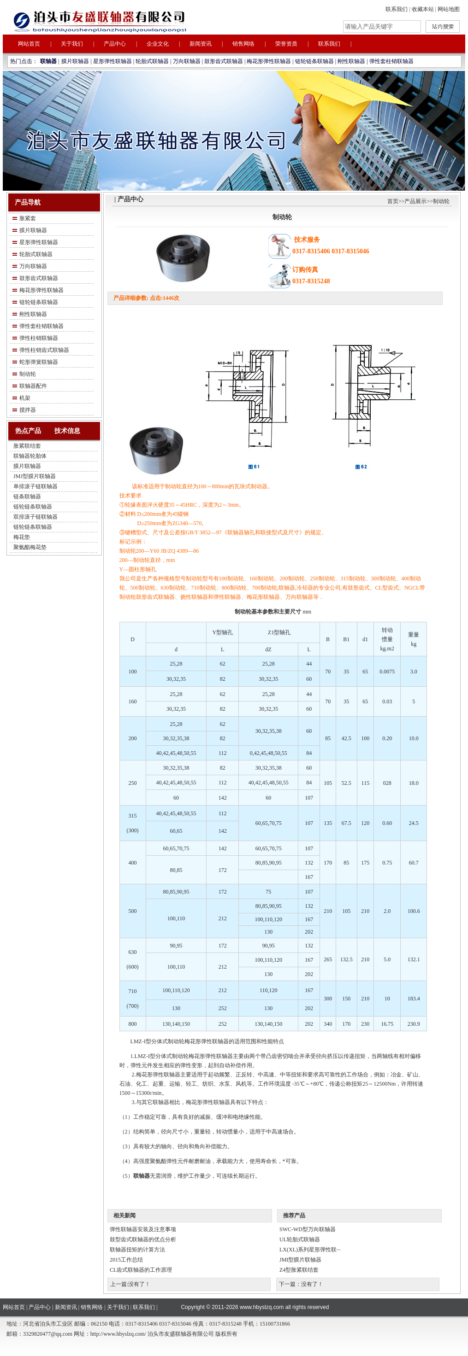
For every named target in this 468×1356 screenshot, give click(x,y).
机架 (24, 398)
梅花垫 (21, 537)
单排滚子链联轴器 (35, 486)
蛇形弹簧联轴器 (38, 362)
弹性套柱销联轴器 (391, 61)
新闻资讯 (201, 44)
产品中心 (115, 44)
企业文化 (158, 44)
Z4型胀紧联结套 (299, 1270)
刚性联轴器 (351, 61)
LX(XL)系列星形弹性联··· (310, 1249)
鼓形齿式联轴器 (223, 61)
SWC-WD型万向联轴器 (307, 1229)
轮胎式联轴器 (152, 61)
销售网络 (243, 44)
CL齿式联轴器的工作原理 (141, 1270)
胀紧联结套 (27, 446)
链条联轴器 (27, 496)
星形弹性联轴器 (112, 61)
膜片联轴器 (75, 61)
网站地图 (449, 9)
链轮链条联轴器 (314, 61)
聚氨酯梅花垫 (30, 547)
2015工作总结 (126, 1260)
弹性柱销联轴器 (38, 338)
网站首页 (29, 44)
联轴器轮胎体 (30, 456)
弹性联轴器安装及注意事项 (143, 1229)
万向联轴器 (187, 61)
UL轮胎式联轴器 (299, 1239)
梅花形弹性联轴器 (269, 61)
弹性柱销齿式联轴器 (44, 350)
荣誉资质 (286, 44)
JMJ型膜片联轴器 (34, 476)
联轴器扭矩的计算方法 (137, 1249)
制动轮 (27, 374)
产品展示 (415, 201)
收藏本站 (423, 9)
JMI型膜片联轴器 (300, 1260)
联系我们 (396, 9)
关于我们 (72, 44)
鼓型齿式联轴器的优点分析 (143, 1239)
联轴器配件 (33, 386)
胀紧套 (27, 218)
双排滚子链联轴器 (35, 517)
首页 (392, 201)
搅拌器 (27, 410)
